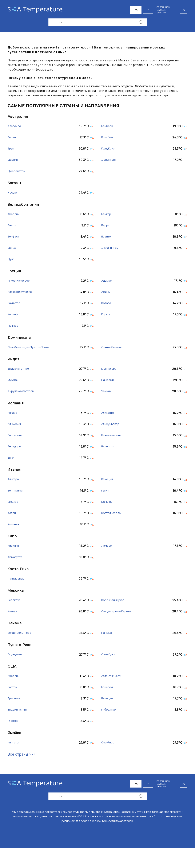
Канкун (13, 612)
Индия (13, 360)
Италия (14, 470)
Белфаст (14, 238)
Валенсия (108, 447)
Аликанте (108, 414)
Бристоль (15, 699)
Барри (105, 226)
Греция (14, 272)
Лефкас (13, 327)
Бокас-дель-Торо (21, 634)
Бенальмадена (112, 436)
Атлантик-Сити (112, 677)
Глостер (14, 722)
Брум (11, 150)
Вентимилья (17, 491)
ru (183, 782)
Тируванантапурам (22, 392)
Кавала (106, 304)
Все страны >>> (22, 755)
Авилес (13, 414)
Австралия (18, 117)
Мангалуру (109, 370)
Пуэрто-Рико (19, 645)
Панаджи (107, 381)
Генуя (105, 491)
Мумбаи (13, 381)
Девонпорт (109, 161)
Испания (16, 404)
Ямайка (14, 733)
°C (137, 9)
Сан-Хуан (108, 655)
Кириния (14, 547)
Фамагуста (16, 558)
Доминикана (19, 338)
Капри (12, 514)
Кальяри (107, 503)
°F (148, 9)
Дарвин (13, 161)
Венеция (107, 480)
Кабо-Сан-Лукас (113, 601)
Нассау (13, 194)
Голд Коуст (109, 150)
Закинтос (14, 304)
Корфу (105, 315)
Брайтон (107, 238)
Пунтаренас (16, 580)
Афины (106, 293)
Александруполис (21, 293)
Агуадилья (15, 655)
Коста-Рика (18, 569)
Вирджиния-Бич (19, 711)
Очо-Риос (108, 743)
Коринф (13, 315)
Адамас (106, 282)
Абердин (14, 215)
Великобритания (23, 205)
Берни (12, 138)
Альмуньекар (111, 425)
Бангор (106, 215)
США (12, 667)
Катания (14, 525)
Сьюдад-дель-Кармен (117, 612)
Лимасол (107, 547)
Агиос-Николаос (20, 282)
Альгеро (14, 480)
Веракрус (15, 601)
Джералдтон (17, 172)
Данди (12, 249)
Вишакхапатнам (19, 370)
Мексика (16, 591)
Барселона (16, 436)
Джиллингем (110, 249)
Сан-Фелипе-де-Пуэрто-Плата (31, 348)
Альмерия (15, 425)
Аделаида (15, 127)
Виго (11, 459)
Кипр (12, 537)
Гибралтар (109, 711)
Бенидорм (15, 447)
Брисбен (107, 138)
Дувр (11, 260)
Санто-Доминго (113, 348)
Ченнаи (106, 392)
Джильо (13, 503)
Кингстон (14, 743)
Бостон (13, 688)
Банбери (107, 127)
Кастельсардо (112, 514)
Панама (15, 624)
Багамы (14, 184)
